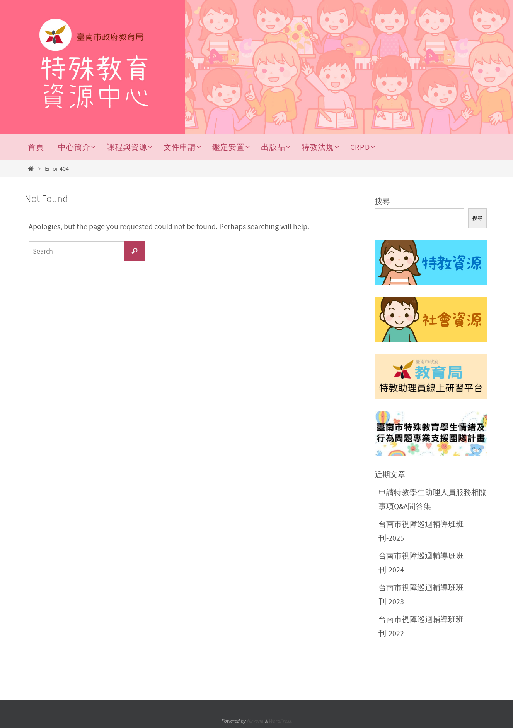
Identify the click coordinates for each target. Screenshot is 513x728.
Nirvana (255, 721)
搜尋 (382, 201)
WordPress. (280, 721)
